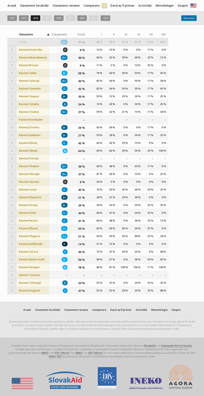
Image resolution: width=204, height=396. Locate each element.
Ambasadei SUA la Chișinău (176, 345)
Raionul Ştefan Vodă (31, 259)
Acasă (12, 5)
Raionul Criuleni (29, 112)
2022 (82, 18)
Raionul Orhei (27, 213)
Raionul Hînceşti (29, 174)
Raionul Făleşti (28, 150)
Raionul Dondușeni (31, 119)
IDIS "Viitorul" (62, 353)
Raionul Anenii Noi (30, 49)
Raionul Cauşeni (29, 96)
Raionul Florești (29, 158)
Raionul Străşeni (29, 267)
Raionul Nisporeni (30, 197)
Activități (145, 5)
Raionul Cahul (27, 73)
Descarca (189, 18)
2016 (12, 18)
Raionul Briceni (28, 65)
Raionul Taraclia (29, 275)
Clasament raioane (66, 5)
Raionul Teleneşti (30, 282)
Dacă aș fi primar (122, 5)
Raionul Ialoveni (29, 181)
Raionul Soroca (28, 251)
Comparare (92, 5)
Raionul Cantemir (30, 88)
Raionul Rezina (28, 220)
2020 (58, 18)
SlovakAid (149, 345)
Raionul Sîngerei (29, 236)
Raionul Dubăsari (29, 135)
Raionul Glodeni (29, 166)
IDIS (59, 356)
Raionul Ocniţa (28, 205)
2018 (35, 18)
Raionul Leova (28, 189)
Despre (183, 5)
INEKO (44, 353)
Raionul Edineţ (28, 143)
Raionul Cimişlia (29, 104)
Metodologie (165, 5)
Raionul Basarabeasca (33, 57)
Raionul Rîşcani (28, 228)
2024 (105, 18)
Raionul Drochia (29, 127)
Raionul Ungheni (29, 290)
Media (23, 42)
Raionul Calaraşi (29, 80)
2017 (23, 18)
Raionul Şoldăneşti (30, 244)
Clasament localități (34, 5)
